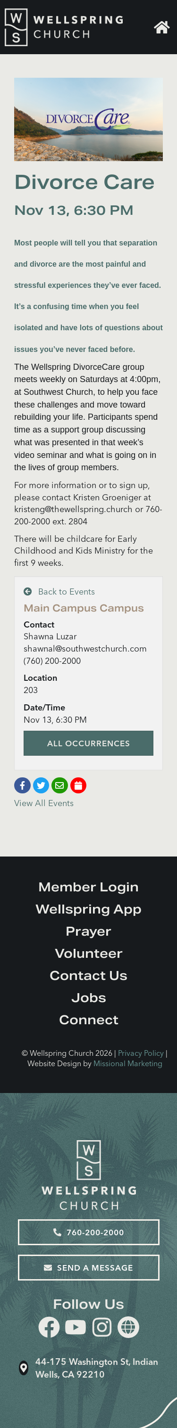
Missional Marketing (127, 1063)
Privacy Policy (141, 1053)
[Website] (128, 1327)
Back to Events (59, 591)
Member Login (88, 887)
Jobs (88, 997)
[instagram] (102, 1328)
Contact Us (88, 975)
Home (162, 27)
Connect (88, 1020)
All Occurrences (88, 743)
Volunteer (89, 953)
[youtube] (75, 1328)
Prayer (88, 931)
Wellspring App (88, 909)
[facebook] (49, 1328)
